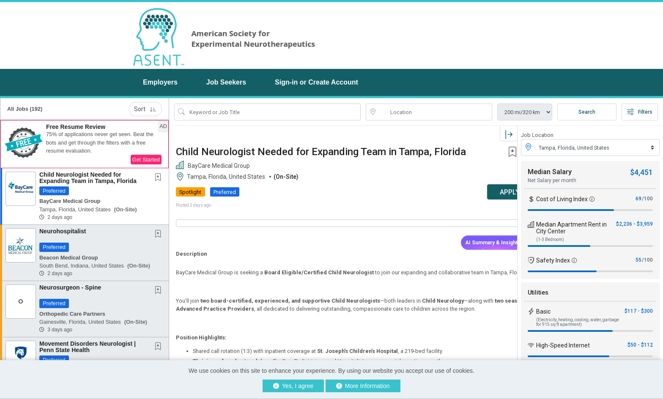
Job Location (537, 135)
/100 (647, 199)
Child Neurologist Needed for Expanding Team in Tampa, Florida (88, 177)
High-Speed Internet (563, 345)
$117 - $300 (639, 311)
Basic (543, 311)
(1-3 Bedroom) (550, 239)
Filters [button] (639, 112)
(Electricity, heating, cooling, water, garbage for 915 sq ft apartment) (577, 322)
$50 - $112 (640, 345)
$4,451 (641, 172)
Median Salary (550, 172)
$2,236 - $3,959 (634, 224)
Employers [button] (160, 82)
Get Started (146, 159)
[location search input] (435, 112)
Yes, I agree (293, 386)
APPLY (488, 192)
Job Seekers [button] (226, 82)
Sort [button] (145, 109)
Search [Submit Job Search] (586, 112)
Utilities (538, 292)
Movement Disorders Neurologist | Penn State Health (87, 346)
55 (638, 260)
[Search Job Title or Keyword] (273, 112)
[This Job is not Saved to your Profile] (159, 178)
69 (638, 199)
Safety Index (553, 260)
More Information (363, 386)
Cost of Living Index (562, 199)
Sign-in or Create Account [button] (316, 82)
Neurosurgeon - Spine (70, 287)
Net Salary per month (552, 180)
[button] (84, 144)
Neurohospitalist (62, 231)
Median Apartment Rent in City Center (571, 228)
